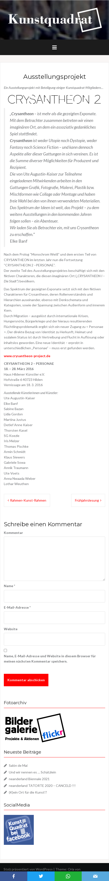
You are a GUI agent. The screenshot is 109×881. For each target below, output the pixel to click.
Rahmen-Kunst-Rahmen (28, 500)
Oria (71, 869)
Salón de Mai (18, 765)
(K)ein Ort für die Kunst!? (28, 792)
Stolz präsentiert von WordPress (28, 869)
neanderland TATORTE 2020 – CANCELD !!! (42, 786)
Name (9, 586)
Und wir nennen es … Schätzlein (32, 772)
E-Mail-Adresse (17, 607)
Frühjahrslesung (87, 500)
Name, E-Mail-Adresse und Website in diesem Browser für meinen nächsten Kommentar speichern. (50, 658)
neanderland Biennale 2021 (29, 779)
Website (10, 629)
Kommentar (13, 533)
